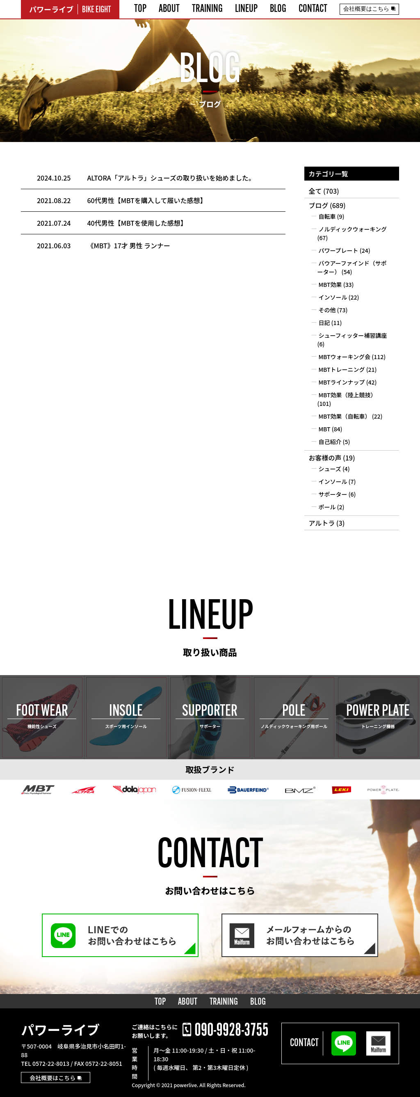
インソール (332, 297)
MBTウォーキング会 (344, 357)
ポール (327, 507)
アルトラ (321, 523)
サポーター (332, 494)
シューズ (329, 469)
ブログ (318, 205)
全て (315, 191)
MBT (324, 429)
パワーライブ (60, 1029)
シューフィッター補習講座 (352, 335)
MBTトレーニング (341, 369)
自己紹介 (329, 441)
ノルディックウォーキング (352, 229)
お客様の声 (324, 458)
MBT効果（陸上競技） (347, 395)
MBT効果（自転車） (344, 416)
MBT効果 (330, 284)
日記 (324, 322)
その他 (327, 310)
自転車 (327, 216)
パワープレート (338, 250)
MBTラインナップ (341, 382)
